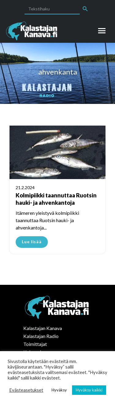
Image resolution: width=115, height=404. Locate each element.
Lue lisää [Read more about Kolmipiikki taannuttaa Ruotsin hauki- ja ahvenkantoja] (32, 241)
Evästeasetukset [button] (26, 390)
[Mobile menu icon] (102, 31)
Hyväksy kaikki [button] (89, 389)
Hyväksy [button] (59, 389)
